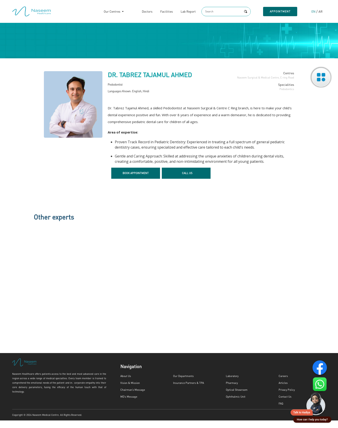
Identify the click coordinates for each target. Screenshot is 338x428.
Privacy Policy (286, 397)
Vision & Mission (129, 390)
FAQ (281, 411)
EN (313, 12)
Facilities (161, 12)
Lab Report (183, 12)
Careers (283, 383)
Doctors (142, 12)
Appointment (279, 12)
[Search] (218, 12)
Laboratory (232, 383)
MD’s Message (128, 404)
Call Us (187, 180)
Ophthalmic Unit (235, 404)
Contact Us (285, 404)
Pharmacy (231, 390)
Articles (283, 390)
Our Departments (182, 383)
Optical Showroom (236, 397)
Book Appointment (135, 180)
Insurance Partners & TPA (187, 390)
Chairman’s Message (131, 397)
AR (320, 12)
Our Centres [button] (107, 12)
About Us (125, 383)
